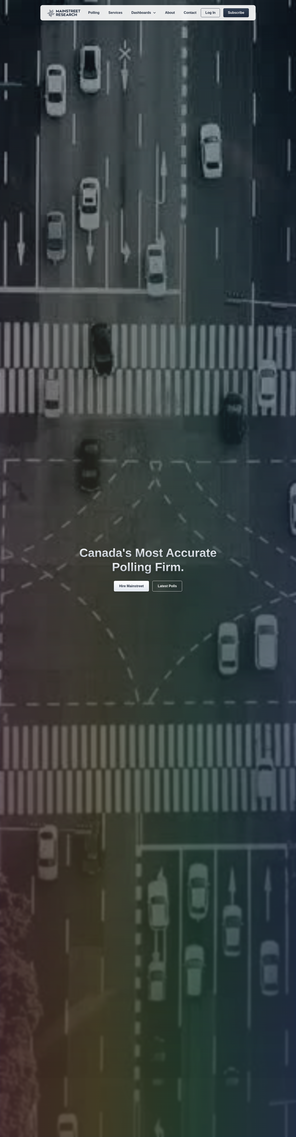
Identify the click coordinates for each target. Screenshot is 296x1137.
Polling (93, 12)
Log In (210, 12)
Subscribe (236, 12)
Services (115, 12)
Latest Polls (167, 586)
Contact (190, 12)
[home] (63, 12)
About (170, 12)
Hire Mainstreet (131, 586)
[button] (143, 12)
